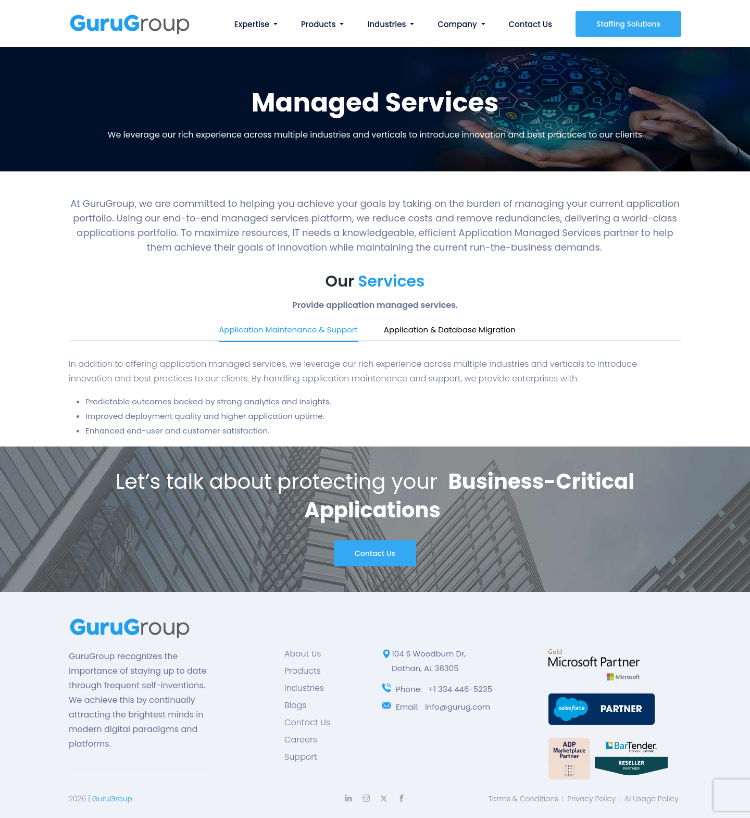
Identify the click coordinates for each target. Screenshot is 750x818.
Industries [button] (387, 24)
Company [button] (458, 24)
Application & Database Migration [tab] (450, 329)
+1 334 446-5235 (460, 689)
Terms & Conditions (523, 799)
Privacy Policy (591, 799)
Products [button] (319, 24)
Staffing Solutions (628, 24)
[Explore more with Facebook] (401, 798)
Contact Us (531, 24)
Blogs (295, 705)
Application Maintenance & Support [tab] (288, 329)
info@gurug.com (457, 706)
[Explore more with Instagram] (366, 798)
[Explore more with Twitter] (384, 798)
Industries (304, 688)
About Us (302, 654)
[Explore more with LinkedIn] (348, 798)
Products (302, 671)
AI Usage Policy (651, 799)
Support (300, 757)
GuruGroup (112, 799)
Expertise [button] (252, 24)
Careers (300, 740)
